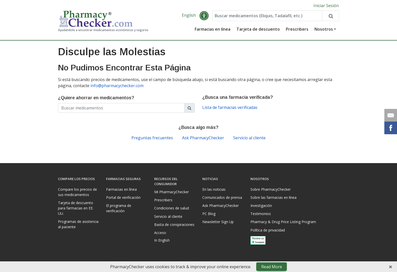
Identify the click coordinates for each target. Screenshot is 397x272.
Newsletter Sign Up (218, 221)
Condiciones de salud (171, 208)
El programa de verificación (118, 208)
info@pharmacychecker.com (117, 85)
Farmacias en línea (212, 29)
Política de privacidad (267, 230)
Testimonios (260, 213)
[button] (204, 15)
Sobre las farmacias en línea (273, 197)
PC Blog (208, 213)
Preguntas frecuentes (152, 138)
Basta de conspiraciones (174, 224)
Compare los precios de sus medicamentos (77, 192)
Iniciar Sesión (326, 5)
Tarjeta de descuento (258, 29)
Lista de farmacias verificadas (229, 107)
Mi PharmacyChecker (171, 191)
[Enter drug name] (267, 16)
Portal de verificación (123, 197)
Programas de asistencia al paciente (78, 224)
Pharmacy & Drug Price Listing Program (283, 221)
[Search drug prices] (330, 16)
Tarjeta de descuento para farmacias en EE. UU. (75, 208)
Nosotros (323, 29)
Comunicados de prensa (222, 197)
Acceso (160, 232)
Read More (271, 266)
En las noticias (214, 189)
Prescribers (297, 29)
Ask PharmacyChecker (203, 138)
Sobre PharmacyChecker (270, 189)
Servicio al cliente (249, 138)
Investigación (261, 205)
